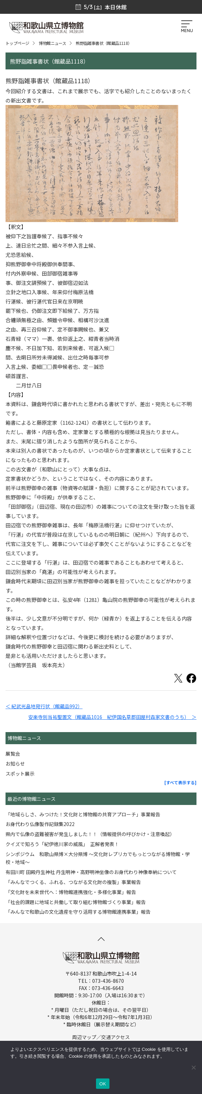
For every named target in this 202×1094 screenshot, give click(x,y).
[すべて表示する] (180, 782)
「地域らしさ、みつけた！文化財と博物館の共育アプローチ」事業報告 (83, 814)
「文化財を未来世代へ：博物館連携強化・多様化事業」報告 (71, 892)
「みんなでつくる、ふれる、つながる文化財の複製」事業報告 (73, 882)
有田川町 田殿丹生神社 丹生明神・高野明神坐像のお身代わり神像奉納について (91, 872)
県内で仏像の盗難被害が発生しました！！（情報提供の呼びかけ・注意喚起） (90, 834)
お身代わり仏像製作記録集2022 (40, 823)
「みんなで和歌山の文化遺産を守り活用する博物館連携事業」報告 (78, 911)
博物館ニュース (52, 43)
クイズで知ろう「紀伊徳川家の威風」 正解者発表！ (62, 844)
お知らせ (15, 763)
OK (102, 1083)
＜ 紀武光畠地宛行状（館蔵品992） (44, 706)
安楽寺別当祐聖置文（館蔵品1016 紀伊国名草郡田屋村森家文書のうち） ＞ (112, 716)
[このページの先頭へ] (101, 939)
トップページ (17, 43)
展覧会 (13, 753)
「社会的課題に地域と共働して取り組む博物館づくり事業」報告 (76, 902)
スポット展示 (20, 773)
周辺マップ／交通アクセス (101, 1037)
